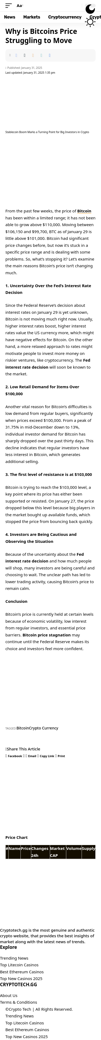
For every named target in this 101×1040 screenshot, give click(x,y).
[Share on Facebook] (16, 55)
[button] (10, 5)
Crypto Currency (43, 728)
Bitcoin (84, 210)
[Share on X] (24, 55)
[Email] (33, 55)
